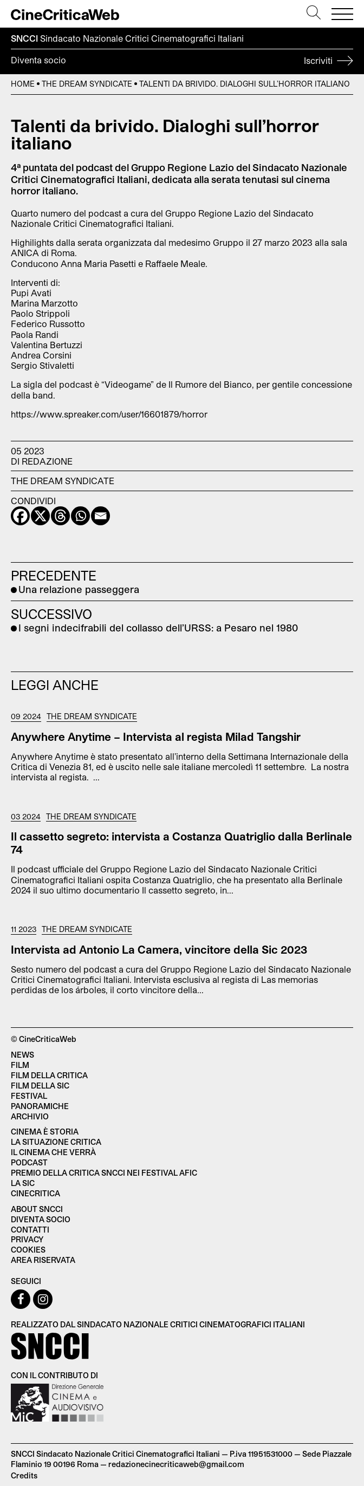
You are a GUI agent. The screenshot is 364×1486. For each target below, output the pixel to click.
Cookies (28, 1249)
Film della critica (49, 1075)
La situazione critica (56, 1141)
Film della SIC (40, 1085)
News (22, 1054)
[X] (40, 515)
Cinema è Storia (45, 1131)
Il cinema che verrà (53, 1152)
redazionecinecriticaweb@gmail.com (176, 1464)
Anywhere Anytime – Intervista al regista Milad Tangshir (156, 736)
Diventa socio (182, 62)
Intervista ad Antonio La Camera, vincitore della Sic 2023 (159, 949)
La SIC (23, 1183)
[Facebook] (20, 515)
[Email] (100, 515)
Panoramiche (40, 1106)
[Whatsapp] (80, 515)
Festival (29, 1095)
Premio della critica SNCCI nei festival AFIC (104, 1172)
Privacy (27, 1239)
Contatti (30, 1229)
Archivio (30, 1116)
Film (20, 1065)
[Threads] (60, 515)
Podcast (29, 1162)
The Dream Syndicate (87, 83)
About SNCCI (37, 1209)
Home (23, 83)
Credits (24, 1475)
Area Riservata (43, 1260)
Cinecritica (35, 1193)
